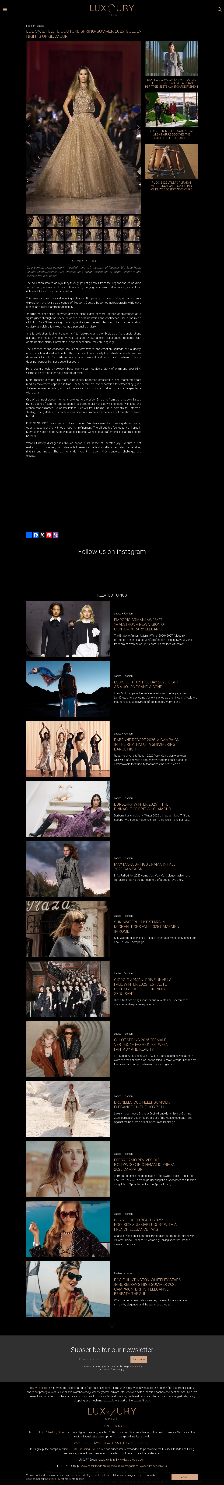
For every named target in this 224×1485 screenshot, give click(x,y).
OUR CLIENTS (123, 1442)
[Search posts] (220, 10)
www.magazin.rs (95, 1466)
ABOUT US (80, 1442)
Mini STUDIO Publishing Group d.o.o (50, 1432)
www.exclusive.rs (153, 1466)
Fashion (30, 25)
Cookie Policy (52, 1478)
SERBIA (119, 1426)
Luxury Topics (37, 1388)
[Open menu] (4, 10)
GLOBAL (105, 1426)
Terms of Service (111, 1369)
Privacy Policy (136, 1366)
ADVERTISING (101, 1442)
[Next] (138, 127)
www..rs (107, 1459)
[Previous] (28, 127)
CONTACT (144, 1442)
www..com (131, 1459)
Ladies (40, 25)
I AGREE (184, 1477)
